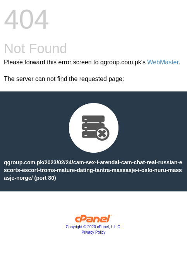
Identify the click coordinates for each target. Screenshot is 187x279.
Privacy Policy (93, 232)
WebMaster (162, 62)
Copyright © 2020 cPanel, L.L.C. (94, 227)
